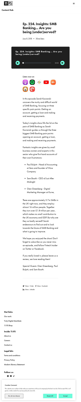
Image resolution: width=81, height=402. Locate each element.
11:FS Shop (8, 325)
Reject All (50, 396)
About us (7, 336)
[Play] (18, 63)
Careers (7, 340)
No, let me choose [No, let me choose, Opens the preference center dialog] (14, 396)
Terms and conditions (12, 355)
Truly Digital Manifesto (12, 321)
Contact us (8, 345)
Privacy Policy (9, 360)
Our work (7, 316)
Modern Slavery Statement (14, 364)
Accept (65, 396)
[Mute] (62, 63)
